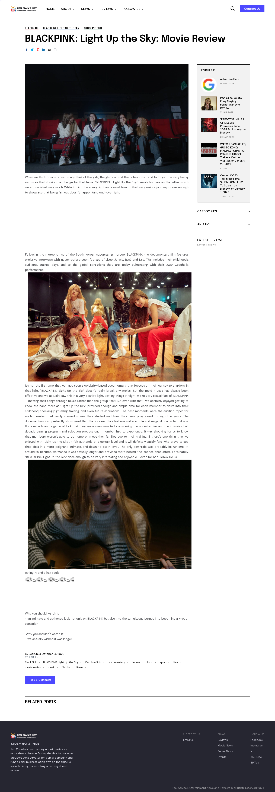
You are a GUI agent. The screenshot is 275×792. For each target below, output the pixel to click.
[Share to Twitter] (32, 50)
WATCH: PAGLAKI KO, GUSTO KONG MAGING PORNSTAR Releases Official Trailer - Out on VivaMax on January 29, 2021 (233, 154)
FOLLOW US (132, 9)
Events (222, 757)
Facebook (257, 740)
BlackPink (32, 28)
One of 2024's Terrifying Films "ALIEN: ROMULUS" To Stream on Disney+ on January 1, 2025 (232, 184)
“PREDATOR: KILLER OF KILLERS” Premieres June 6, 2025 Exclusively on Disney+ (233, 126)
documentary (118, 662)
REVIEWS (106, 9)
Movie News (225, 745)
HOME (50, 9)
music (53, 667)
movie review (34, 667)
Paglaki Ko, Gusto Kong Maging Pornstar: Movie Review (231, 103)
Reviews (223, 740)
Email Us (188, 740)
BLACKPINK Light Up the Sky (61, 28)
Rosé (81, 667)
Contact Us (252, 9)
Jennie (137, 662)
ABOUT (66, 9)
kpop (165, 662)
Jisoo (151, 662)
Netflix (67, 667)
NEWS (85, 9)
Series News (225, 751)
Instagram (257, 745)
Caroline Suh (93, 28)
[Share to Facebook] (26, 50)
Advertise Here (229, 79)
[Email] (49, 50)
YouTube (256, 757)
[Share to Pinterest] (38, 50)
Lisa (177, 662)
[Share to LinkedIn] (43, 50)
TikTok (255, 762)
